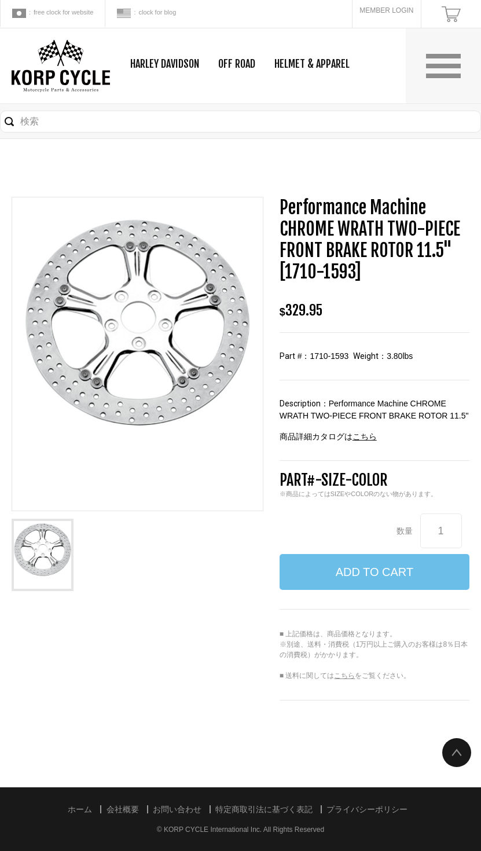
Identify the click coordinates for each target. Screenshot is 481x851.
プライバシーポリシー (366, 809)
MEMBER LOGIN (386, 10)
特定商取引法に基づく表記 (264, 809)
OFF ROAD (236, 63)
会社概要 (123, 809)
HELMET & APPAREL (312, 63)
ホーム (80, 809)
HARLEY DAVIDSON (164, 63)
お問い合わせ (177, 809)
